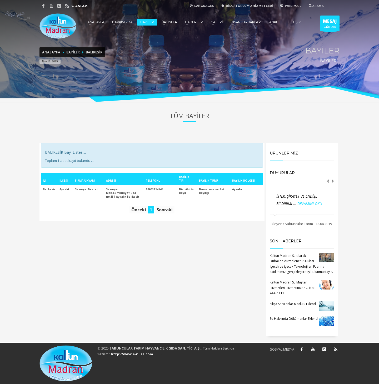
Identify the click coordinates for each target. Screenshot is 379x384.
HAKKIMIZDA (122, 22)
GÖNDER (330, 24)
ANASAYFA (95, 22)
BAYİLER (147, 22)
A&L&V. (81, 5)
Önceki (138, 210)
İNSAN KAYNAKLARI (246, 22)
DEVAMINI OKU (309, 203)
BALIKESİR (94, 52)
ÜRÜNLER (169, 22)
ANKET (274, 22)
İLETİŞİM (294, 22)
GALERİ (217, 22)
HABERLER (194, 22)
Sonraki (165, 210)
